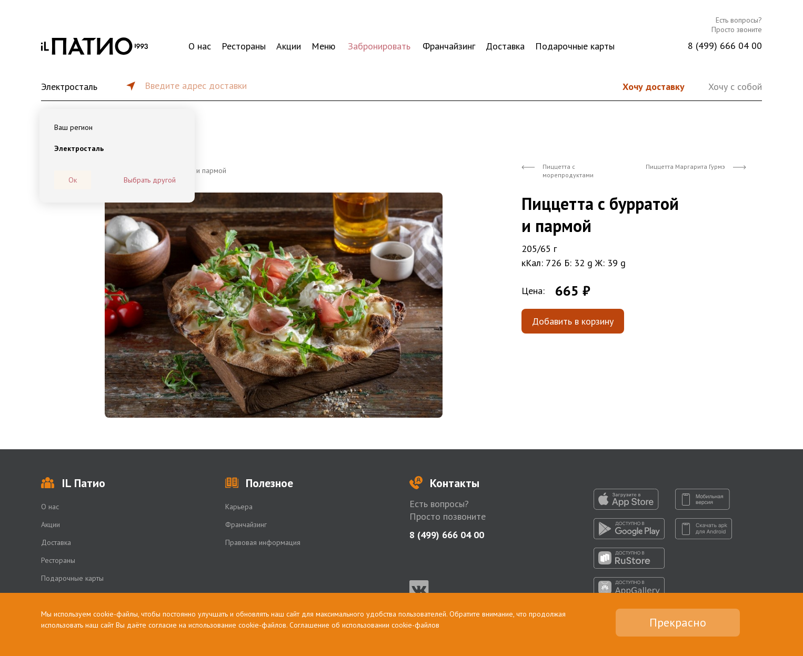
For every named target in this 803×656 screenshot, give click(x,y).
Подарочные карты (575, 46)
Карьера (239, 506)
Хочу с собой (735, 86)
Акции (288, 46)
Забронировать (379, 46)
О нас (199, 46)
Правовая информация (262, 542)
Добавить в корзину (573, 321)
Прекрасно (677, 622)
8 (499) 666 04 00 (725, 45)
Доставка (505, 46)
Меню (323, 46)
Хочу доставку (654, 86)
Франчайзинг (449, 46)
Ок (72, 180)
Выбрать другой (150, 180)
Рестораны (244, 46)
